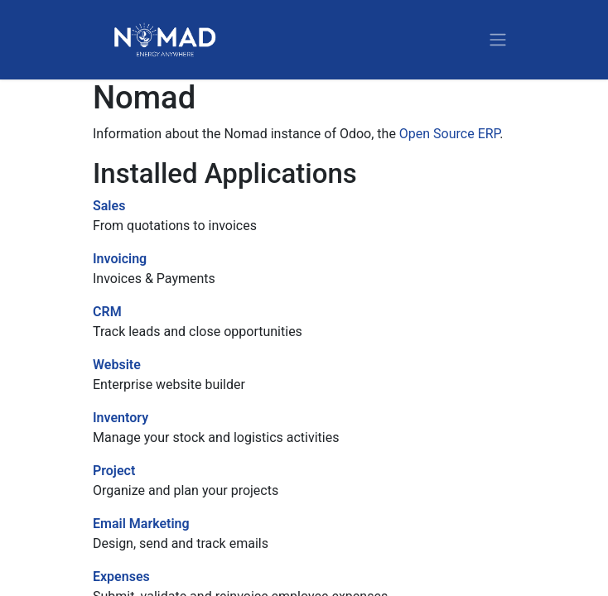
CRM (107, 312)
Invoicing (120, 259)
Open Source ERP (449, 134)
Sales (109, 206)
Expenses (121, 576)
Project (114, 470)
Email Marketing (141, 523)
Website (117, 364)
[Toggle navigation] (497, 40)
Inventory (120, 417)
